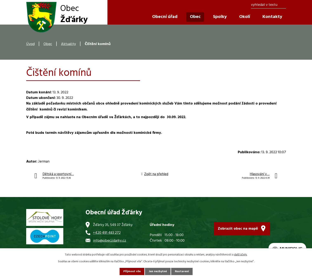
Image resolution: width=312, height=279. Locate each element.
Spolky (220, 16)
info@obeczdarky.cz (109, 241)
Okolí (244, 16)
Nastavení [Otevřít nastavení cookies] (182, 271)
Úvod (30, 44)
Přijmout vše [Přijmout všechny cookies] (132, 271)
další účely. (240, 254)
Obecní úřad (165, 16)
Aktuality (68, 44)
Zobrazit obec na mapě (238, 229)
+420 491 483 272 (107, 233)
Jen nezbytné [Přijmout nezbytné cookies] (158, 271)
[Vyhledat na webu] (268, 5)
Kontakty (272, 16)
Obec (48, 44)
